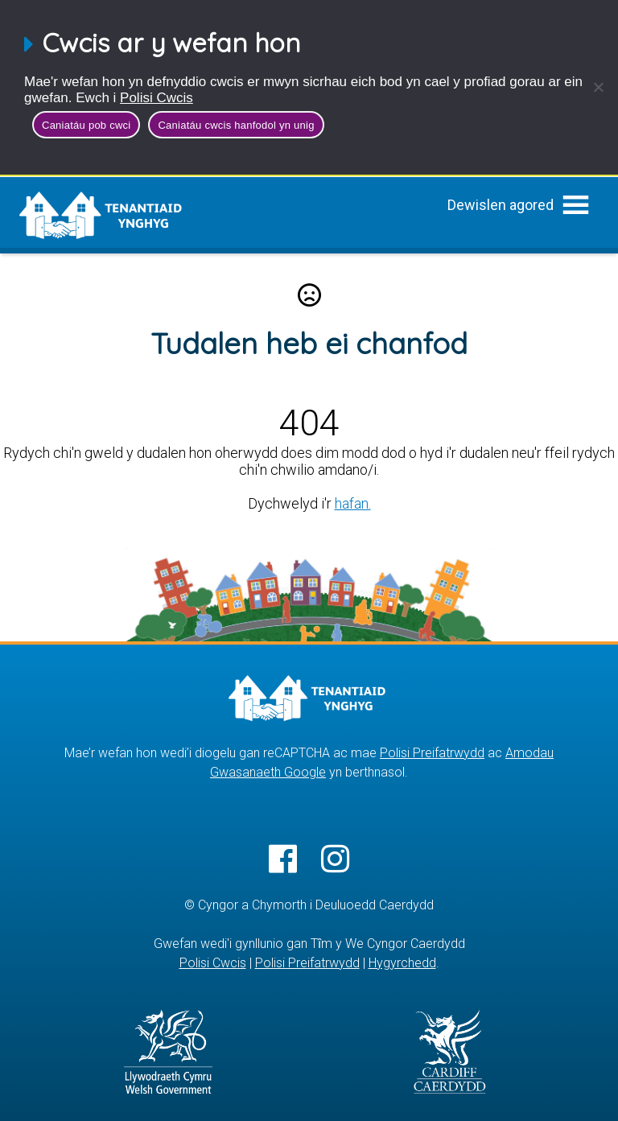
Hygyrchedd (402, 963)
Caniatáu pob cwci (86, 125)
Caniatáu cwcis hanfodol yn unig (236, 125)
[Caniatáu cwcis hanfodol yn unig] (598, 87)
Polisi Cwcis (156, 97)
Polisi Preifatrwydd (432, 752)
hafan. (353, 503)
